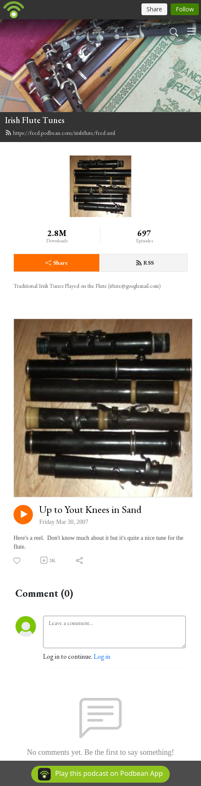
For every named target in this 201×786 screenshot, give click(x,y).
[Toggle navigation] (191, 31)
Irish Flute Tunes (35, 120)
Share (57, 262)
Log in (102, 656)
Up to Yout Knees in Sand (90, 510)
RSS (145, 262)
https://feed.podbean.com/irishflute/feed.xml (60, 133)
